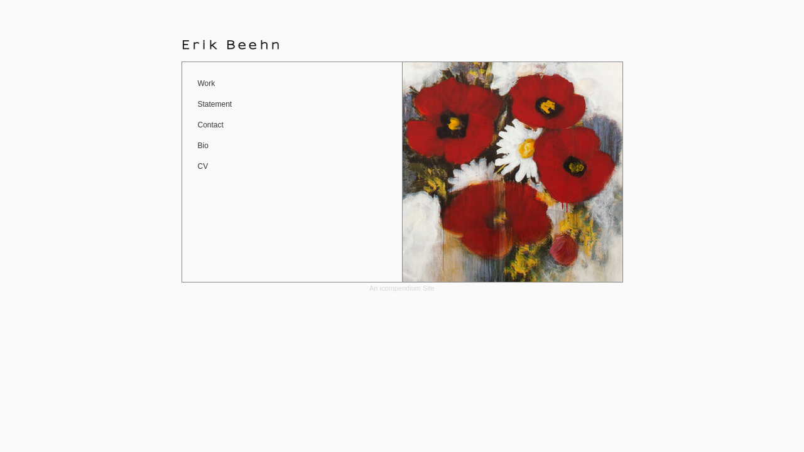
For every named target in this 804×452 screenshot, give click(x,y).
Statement (215, 104)
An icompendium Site (402, 288)
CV (203, 166)
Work (206, 83)
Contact (211, 125)
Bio (203, 145)
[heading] (232, 45)
